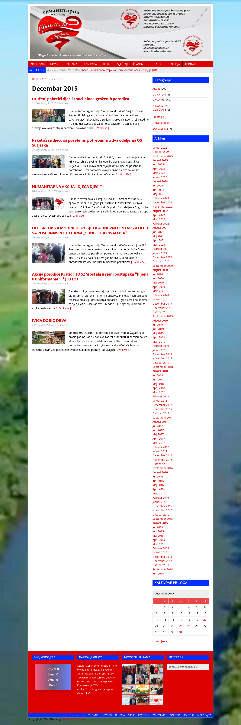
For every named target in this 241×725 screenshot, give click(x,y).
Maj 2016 (158, 485)
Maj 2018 (158, 384)
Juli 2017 (158, 426)
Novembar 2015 (162, 510)
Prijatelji (157, 117)
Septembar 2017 (163, 417)
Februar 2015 (161, 548)
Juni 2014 (158, 573)
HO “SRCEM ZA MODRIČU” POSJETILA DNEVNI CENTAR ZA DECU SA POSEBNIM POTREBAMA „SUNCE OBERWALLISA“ (90, 230)
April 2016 (159, 489)
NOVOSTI (55, 64)
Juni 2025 (158, 164)
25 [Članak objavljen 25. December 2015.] (188, 626)
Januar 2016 (160, 502)
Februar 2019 (161, 346)
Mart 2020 (159, 291)
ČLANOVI (138, 64)
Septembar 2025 (163, 156)
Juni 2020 (158, 278)
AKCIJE (106, 64)
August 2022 (160, 211)
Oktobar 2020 (161, 261)
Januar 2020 (160, 299)
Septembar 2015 (163, 518)
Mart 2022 (159, 219)
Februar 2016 (161, 497)
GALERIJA (174, 64)
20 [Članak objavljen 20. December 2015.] (204, 619)
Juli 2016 (158, 476)
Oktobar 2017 (161, 413)
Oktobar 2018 (161, 362)
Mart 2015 (159, 544)
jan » (164, 641)
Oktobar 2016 (161, 464)
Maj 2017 (158, 434)
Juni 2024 (158, 190)
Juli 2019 (158, 324)
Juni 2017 (158, 430)
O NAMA (72, 64)
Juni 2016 (158, 481)
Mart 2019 (159, 341)
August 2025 (160, 160)
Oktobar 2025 (161, 152)
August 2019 (160, 320)
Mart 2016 (159, 493)
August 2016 (160, 472)
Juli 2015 (158, 527)
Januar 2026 (160, 147)
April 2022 (159, 215)
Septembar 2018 (163, 367)
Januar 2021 (160, 253)
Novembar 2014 (162, 561)
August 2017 (160, 421)
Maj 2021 (158, 236)
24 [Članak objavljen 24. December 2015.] (180, 626)
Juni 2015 (158, 531)
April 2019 (159, 337)
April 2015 (159, 540)
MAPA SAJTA (204, 715)
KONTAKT (191, 64)
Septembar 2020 (163, 265)
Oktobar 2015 (161, 514)
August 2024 (160, 181)
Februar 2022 (161, 223)
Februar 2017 (161, 447)
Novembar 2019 (162, 308)
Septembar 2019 (163, 316)
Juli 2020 (158, 274)
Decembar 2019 (162, 303)
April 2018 (159, 388)
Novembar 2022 (162, 206)
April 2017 (159, 438)
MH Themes (67, 719)
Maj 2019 (158, 333)
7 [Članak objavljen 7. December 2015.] (156, 613)
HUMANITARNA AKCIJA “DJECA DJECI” (67, 186)
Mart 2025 (159, 173)
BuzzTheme (80, 719)
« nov (156, 641)
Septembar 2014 (163, 569)
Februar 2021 (161, 249)
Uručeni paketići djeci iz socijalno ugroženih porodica (80, 98)
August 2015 (160, 523)
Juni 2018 (158, 379)
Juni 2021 (158, 232)
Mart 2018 (159, 392)
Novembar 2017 (162, 409)
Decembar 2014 (162, 556)
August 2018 (160, 371)
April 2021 (159, 240)
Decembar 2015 (162, 506)
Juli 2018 (158, 375)
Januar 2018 (160, 400)
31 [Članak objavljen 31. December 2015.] (180, 632)
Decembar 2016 (162, 455)
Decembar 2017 (162, 405)
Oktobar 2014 (161, 565)
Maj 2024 (158, 194)
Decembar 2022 (162, 202)
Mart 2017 (159, 443)
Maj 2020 (158, 282)
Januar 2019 (160, 350)
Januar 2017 (160, 451)
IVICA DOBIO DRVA (49, 320)
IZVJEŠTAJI (122, 64)
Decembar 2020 (162, 257)
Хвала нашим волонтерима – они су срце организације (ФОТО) (104, 70)
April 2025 (159, 168)
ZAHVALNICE (160, 128)
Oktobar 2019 (161, 312)
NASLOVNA (38, 64)
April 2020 (159, 287)
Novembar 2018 (162, 358)
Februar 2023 (161, 198)
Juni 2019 (158, 329)
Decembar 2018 (162, 354)
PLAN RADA (90, 64)
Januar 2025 (160, 177)
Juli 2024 (158, 185)
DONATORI (156, 64)
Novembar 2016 (162, 459)
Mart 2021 (159, 244)
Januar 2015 (160, 552)
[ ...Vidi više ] (101, 128)
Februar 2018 (161, 396)
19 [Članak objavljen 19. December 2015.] (196, 619)
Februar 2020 (161, 295)
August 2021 (160, 227)
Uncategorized (161, 123)
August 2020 (160, 270)
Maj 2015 (158, 535)
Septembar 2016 (163, 468)
